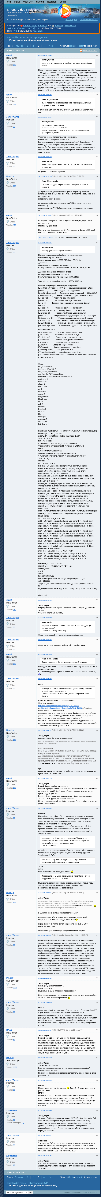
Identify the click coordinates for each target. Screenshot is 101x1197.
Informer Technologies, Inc (90, 1192)
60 (14, 1120)
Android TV (70, 25)
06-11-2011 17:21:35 (45, 1155)
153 (14, 65)
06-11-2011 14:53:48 (45, 1110)
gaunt (9, 55)
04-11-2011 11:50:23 (45, 978)
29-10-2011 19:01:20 (45, 778)
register (80, 46)
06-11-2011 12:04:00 (45, 1057)
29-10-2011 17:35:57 (45, 157)
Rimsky (10, 176)
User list (28, 2)
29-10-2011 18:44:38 (45, 679)
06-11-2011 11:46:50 (45, 1030)
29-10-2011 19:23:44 (45, 808)
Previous (19, 46)
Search (40, 2)
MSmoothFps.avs (46, 237)
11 (14, 127)
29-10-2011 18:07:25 (45, 242)
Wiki (9, 2)
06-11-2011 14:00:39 (45, 1080)
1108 (15, 988)
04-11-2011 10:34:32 (45, 935)
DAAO (9, 1030)
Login (63, 2)
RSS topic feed (90, 50)
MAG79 (10, 978)
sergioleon (11, 1110)
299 (14, 186)
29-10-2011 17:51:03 (45, 176)
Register (51, 2)
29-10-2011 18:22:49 (45, 617)
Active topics (71, 19)
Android (59, 25)
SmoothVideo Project (21, 9)
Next (51, 46)
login (71, 46)
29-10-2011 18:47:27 (45, 730)
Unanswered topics (89, 19)
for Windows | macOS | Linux (23, 28)
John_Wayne (12, 117)
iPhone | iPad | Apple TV (35, 25)
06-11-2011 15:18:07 (45, 1135)
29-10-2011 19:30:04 (45, 892)
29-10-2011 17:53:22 (45, 215)
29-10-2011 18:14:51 (45, 600)
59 (14, 1040)
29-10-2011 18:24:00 (45, 640)
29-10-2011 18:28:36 (45, 654)
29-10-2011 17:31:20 (45, 117)
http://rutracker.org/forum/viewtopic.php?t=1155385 (58, 706)
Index (17, 2)
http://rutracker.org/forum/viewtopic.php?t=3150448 (61, 708)
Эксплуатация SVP (38, 37)
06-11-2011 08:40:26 (45, 1002)
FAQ (15, 31)
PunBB (73, 1192)
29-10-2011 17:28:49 (45, 55)
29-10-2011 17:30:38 (45, 95)
